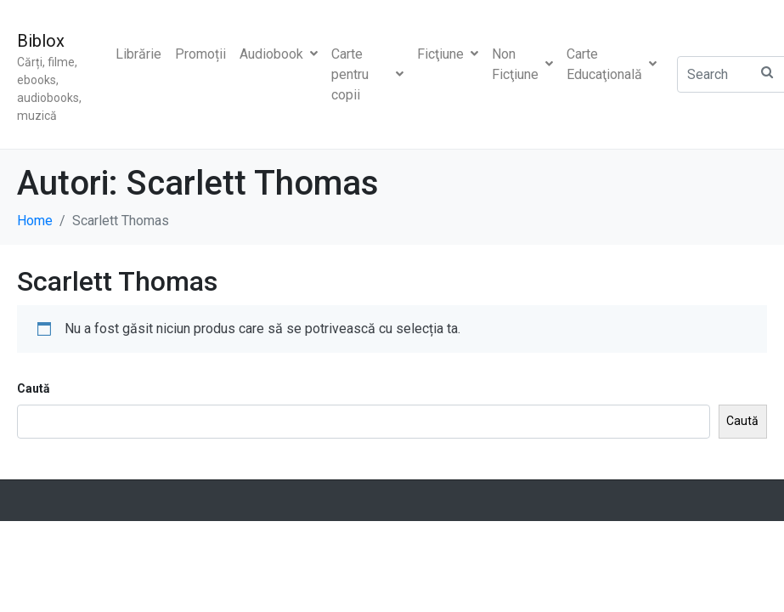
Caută (33, 388)
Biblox (41, 41)
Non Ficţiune (522, 64)
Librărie (138, 54)
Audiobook (279, 54)
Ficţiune (447, 54)
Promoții (200, 54)
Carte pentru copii (367, 74)
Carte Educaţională (612, 64)
